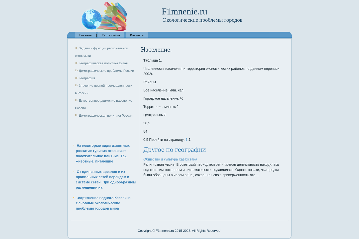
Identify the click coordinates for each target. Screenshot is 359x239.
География (87, 78)
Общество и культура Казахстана (170, 159)
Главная (85, 35)
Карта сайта (111, 35)
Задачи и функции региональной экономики (101, 52)
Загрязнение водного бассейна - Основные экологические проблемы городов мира (104, 203)
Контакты (137, 35)
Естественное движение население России (103, 104)
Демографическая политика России (105, 115)
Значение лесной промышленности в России (103, 89)
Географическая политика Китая (103, 63)
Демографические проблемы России (106, 71)
